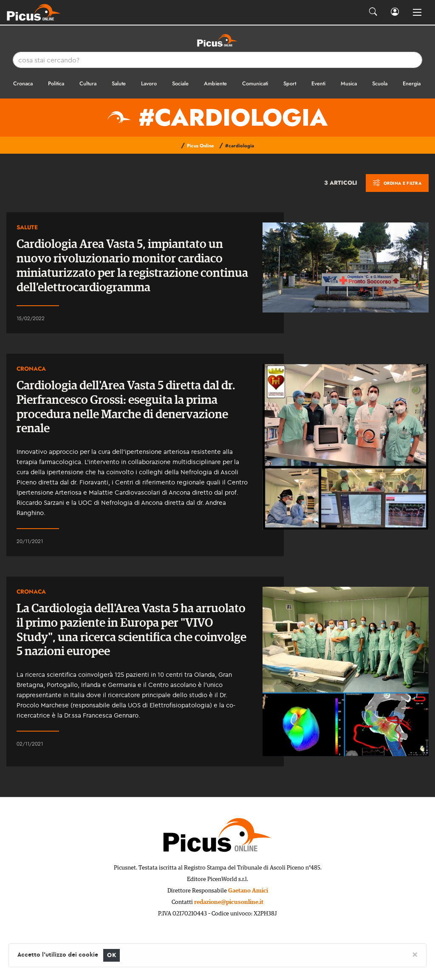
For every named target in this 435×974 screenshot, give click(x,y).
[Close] (415, 954)
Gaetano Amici (248, 891)
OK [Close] (111, 955)
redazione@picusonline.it (228, 902)
